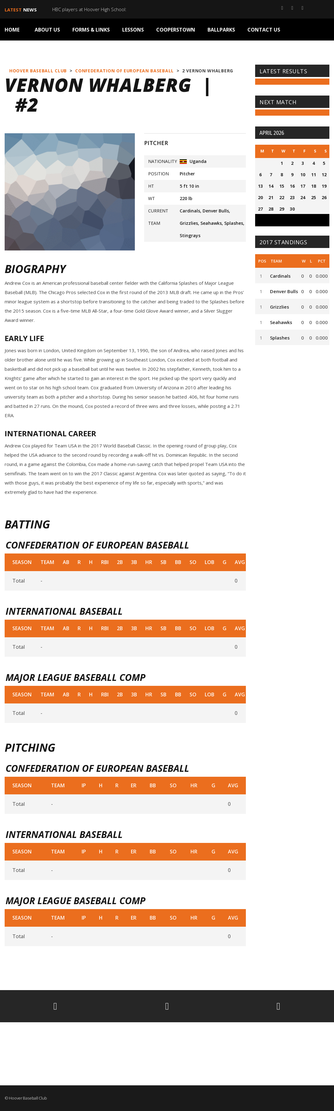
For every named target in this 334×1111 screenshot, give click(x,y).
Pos (262, 261)
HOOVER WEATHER (167, 1045)
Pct (322, 261)
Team (276, 261)
